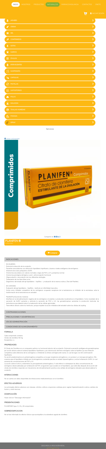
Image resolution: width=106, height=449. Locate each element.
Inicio (15, 4)
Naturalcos (52, 4)
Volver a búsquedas (12, 139)
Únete (98, 4)
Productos (39, 4)
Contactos (87, 4)
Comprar (52, 253)
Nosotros (26, 4)
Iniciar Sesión (97, 13)
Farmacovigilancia (70, 4)
